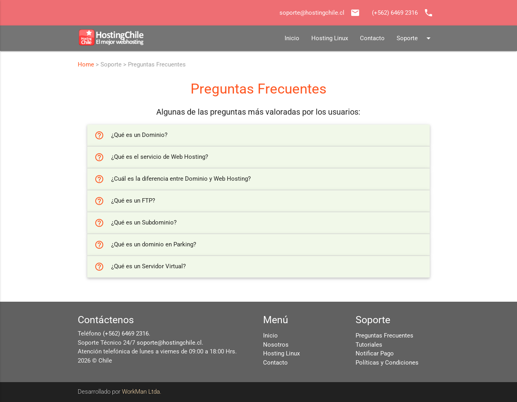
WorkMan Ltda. (141, 391)
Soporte (415, 38)
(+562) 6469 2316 (126, 333)
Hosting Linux (329, 38)
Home (86, 64)
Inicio (292, 38)
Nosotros (276, 344)
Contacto (372, 38)
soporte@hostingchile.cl (169, 342)
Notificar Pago (375, 353)
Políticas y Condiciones (387, 362)
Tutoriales (369, 344)
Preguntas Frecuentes (384, 335)
